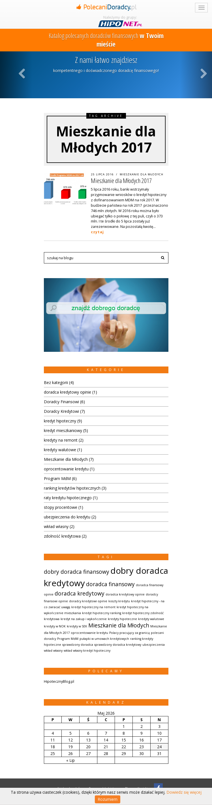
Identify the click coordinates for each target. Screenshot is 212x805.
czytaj (97, 232)
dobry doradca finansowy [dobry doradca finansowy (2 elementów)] (76, 571)
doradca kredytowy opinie (67, 392)
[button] (162, 257)
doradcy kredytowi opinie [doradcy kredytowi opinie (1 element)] (88, 601)
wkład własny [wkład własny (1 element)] (53, 651)
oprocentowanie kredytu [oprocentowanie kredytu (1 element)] (89, 633)
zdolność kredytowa (62, 536)
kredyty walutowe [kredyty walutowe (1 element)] (151, 619)
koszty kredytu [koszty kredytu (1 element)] (119, 601)
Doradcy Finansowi (61, 401)
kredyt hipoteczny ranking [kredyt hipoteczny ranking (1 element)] (101, 613)
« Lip (70, 760)
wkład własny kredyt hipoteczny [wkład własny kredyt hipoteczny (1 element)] (87, 651)
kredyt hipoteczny (60, 421)
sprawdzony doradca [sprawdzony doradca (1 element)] (77, 645)
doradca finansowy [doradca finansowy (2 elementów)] (110, 584)
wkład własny (56, 526)
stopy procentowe (60, 507)
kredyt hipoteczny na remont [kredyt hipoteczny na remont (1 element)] (93, 607)
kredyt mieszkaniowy (63, 430)
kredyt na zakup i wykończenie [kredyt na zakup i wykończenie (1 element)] (84, 619)
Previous (22, 73)
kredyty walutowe (60, 449)
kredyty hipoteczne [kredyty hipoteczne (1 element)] (122, 619)
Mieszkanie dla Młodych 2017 (121, 180)
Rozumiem (107, 799)
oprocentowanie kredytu (66, 469)
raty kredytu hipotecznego (68, 497)
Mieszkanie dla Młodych (141, 174)
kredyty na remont (61, 440)
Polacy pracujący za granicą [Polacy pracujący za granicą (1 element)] (129, 633)
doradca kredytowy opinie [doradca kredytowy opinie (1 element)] (125, 594)
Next (203, 73)
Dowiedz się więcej (184, 792)
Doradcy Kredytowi (61, 411)
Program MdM (57, 478)
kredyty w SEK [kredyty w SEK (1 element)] (77, 626)
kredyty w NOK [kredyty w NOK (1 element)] (55, 626)
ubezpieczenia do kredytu (67, 517)
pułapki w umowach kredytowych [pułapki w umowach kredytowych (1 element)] (104, 639)
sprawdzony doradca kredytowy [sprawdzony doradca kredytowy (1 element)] (117, 645)
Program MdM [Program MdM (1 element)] (67, 639)
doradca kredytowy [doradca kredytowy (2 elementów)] (79, 593)
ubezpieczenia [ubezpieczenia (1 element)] (153, 645)
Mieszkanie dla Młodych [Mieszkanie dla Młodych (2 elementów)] (118, 625)
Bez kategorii (56, 382)
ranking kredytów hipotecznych (72, 488)
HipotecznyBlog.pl (59, 681)
